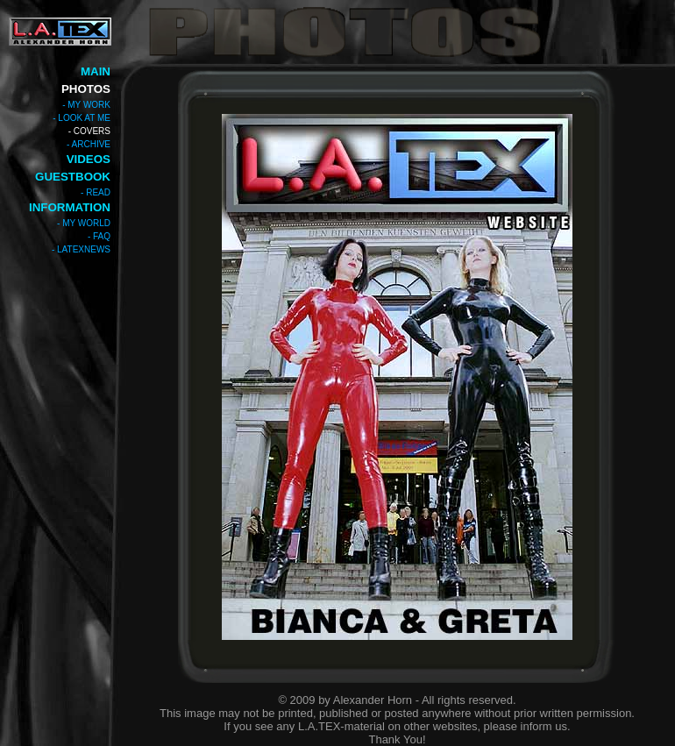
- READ (95, 192)
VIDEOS (88, 159)
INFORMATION (69, 207)
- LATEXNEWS (81, 249)
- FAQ (99, 236)
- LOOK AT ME (81, 118)
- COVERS (89, 131)
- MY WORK (86, 105)
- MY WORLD (83, 223)
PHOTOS (85, 89)
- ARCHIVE (88, 144)
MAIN (95, 71)
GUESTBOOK (72, 176)
